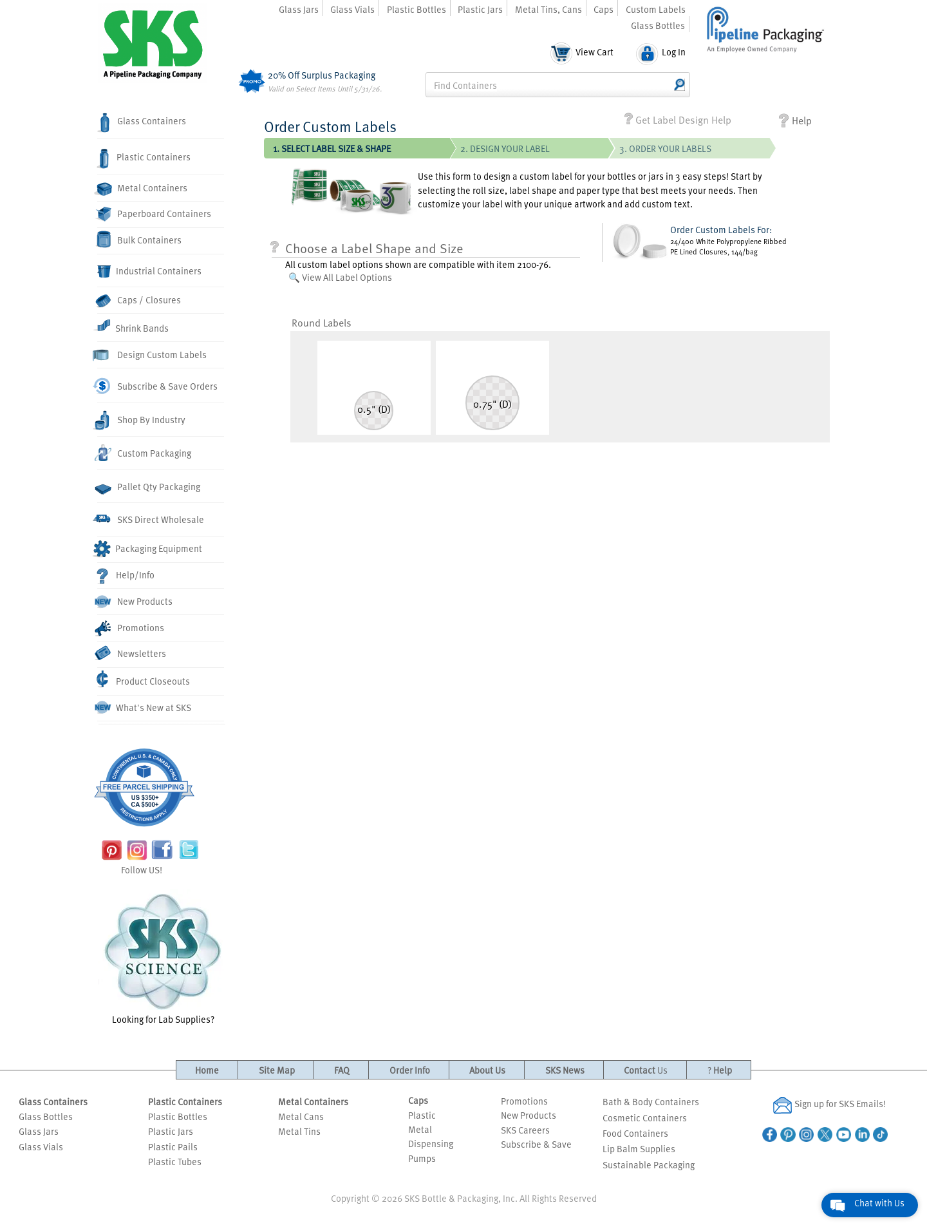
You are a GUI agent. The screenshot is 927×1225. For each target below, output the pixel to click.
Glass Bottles (658, 25)
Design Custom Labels (152, 355)
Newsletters (131, 653)
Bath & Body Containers (651, 1101)
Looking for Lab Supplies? (163, 957)
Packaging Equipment (149, 549)
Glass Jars (299, 9)
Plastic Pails (173, 1146)
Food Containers (635, 1132)
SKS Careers (525, 1129)
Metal (420, 1129)
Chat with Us (879, 1202)
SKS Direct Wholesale (150, 519)
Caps (603, 9)
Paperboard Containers (154, 213)
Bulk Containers (139, 239)
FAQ (342, 1069)
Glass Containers (141, 123)
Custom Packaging (144, 452)
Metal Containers (142, 188)
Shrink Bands (133, 326)
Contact (646, 1069)
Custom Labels (656, 9)
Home (207, 1069)
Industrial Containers (149, 271)
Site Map (277, 1069)
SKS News (565, 1069)
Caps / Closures (139, 300)
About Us (487, 1069)
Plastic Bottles (416, 9)
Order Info (409, 1069)
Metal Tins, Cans (548, 9)
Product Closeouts (144, 679)
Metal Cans (301, 1116)
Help (795, 120)
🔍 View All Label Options (340, 277)
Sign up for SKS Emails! (829, 1105)
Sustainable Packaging (649, 1164)
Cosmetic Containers (645, 1117)
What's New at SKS (144, 707)
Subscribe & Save (536, 1143)
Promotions (130, 629)
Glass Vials (352, 9)
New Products (135, 601)
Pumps (422, 1158)
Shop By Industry (141, 420)
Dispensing (430, 1143)
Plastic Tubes (174, 1161)
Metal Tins (299, 1131)
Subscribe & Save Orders (157, 386)
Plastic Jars (480, 9)
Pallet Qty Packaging (148, 487)
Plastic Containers (144, 159)
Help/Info (125, 576)
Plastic (422, 1114)
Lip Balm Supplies (639, 1148)
